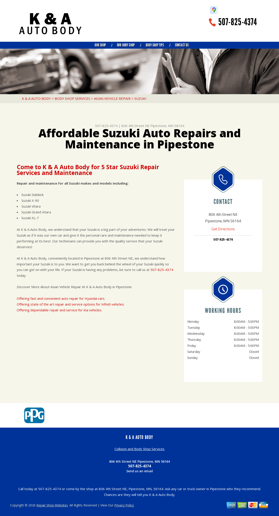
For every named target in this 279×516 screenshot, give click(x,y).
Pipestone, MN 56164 (167, 125)
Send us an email (139, 471)
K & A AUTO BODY (36, 98)
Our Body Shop (126, 45)
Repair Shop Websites (52, 505)
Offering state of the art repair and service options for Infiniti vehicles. (71, 304)
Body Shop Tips (155, 45)
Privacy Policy (124, 505)
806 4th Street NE (135, 125)
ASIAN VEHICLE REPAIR (112, 98)
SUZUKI (140, 98)
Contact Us (182, 45)
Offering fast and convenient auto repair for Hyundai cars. (61, 298)
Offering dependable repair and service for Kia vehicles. (59, 310)
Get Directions (223, 228)
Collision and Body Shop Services (139, 449)
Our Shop (100, 45)
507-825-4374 (237, 22)
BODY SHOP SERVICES (72, 98)
